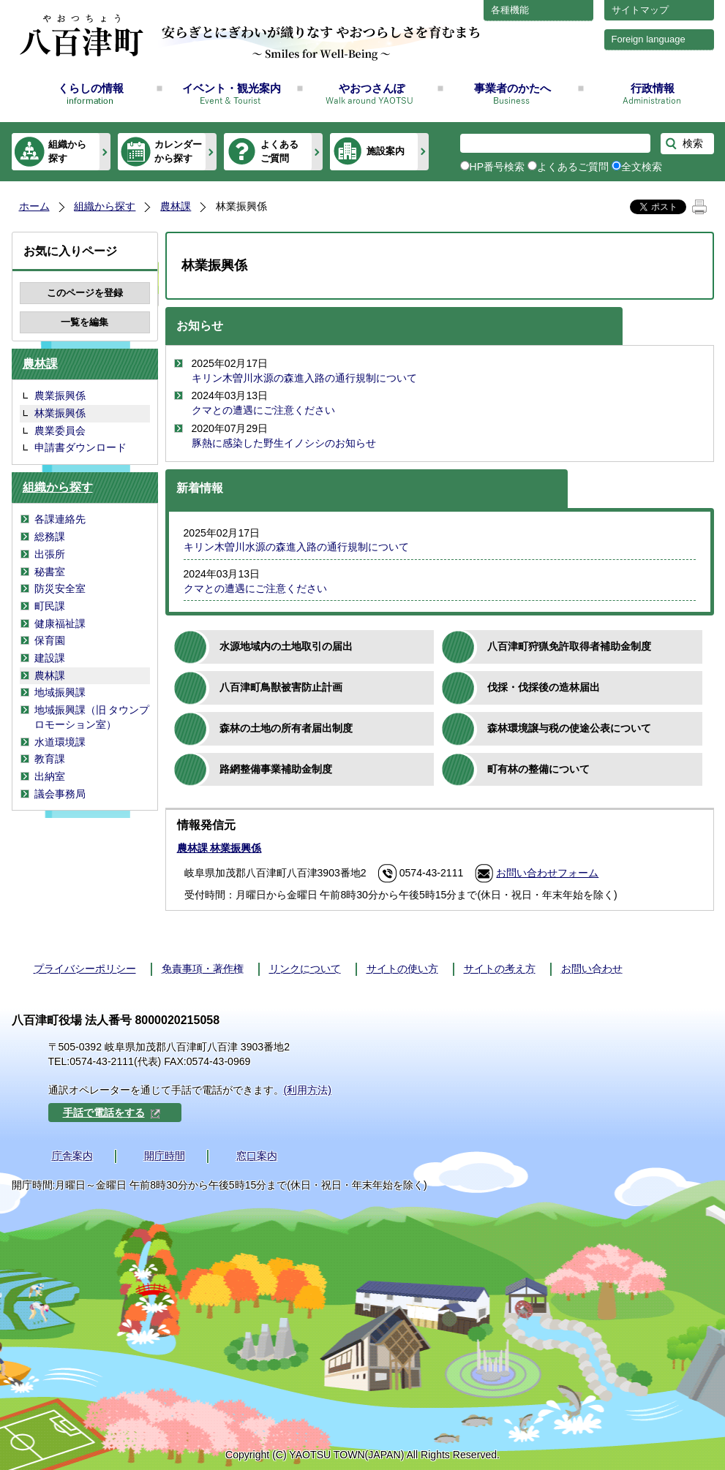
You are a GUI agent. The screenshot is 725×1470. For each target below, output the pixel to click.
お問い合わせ (592, 968)
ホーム (34, 206)
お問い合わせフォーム (547, 873)
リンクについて (305, 968)
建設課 (49, 658)
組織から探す (67, 151)
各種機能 (510, 9)
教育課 (49, 759)
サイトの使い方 (402, 968)
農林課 (175, 206)
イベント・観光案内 (231, 88)
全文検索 (641, 167)
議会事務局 (60, 794)
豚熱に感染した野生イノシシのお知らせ (284, 443)
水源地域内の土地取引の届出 (286, 646)
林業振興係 (60, 413)
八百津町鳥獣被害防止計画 (280, 687)
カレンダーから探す (178, 151)
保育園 (49, 640)
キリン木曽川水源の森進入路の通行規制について (304, 378)
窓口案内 (256, 1156)
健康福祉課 (60, 623)
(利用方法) (307, 1090)
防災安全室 (60, 588)
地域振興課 (60, 692)
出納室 (49, 776)
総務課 (49, 536)
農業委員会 (60, 430)
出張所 (49, 554)
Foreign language (648, 39)
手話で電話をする (112, 1112)
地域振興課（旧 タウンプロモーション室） (92, 717)
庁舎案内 (72, 1156)
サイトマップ (640, 9)
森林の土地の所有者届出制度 (286, 728)
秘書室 (49, 571)
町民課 (49, 606)
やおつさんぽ (372, 88)
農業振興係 (60, 395)
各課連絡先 (60, 519)
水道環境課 (60, 742)
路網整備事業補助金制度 (275, 769)
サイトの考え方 (500, 968)
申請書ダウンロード (80, 447)
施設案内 (386, 150)
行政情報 (653, 88)
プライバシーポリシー (85, 968)
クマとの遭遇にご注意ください (263, 410)
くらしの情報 (91, 88)
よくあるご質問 (279, 151)
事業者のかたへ (512, 88)
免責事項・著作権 (203, 968)
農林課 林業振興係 (219, 848)
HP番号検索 (497, 167)
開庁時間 (164, 1156)
